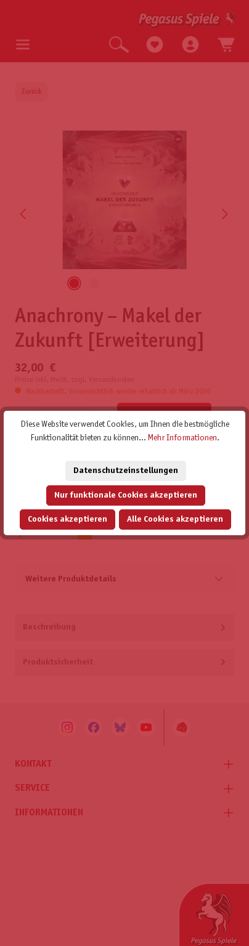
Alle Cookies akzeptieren (175, 519)
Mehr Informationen (182, 438)
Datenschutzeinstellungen (125, 471)
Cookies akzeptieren (67, 519)
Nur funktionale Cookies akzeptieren (125, 495)
